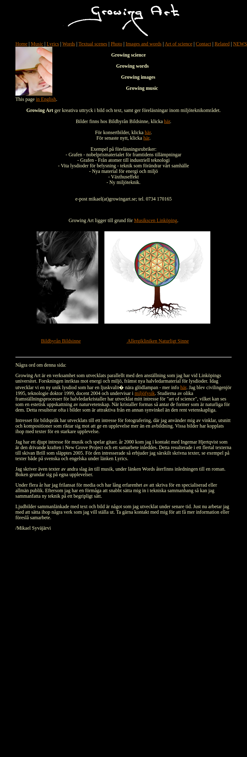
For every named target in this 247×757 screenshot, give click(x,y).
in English (46, 99)
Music (37, 43)
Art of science (178, 43)
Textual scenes (93, 43)
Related (222, 43)
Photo (116, 43)
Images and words (143, 43)
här (167, 121)
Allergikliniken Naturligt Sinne (157, 341)
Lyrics (53, 43)
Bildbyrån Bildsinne (61, 341)
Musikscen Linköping (155, 220)
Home (21, 43)
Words (68, 43)
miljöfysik (145, 393)
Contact (203, 43)
